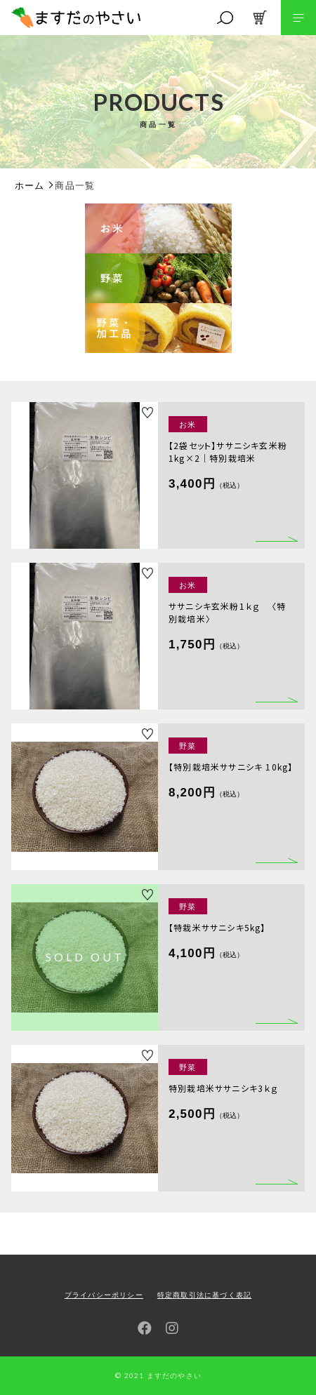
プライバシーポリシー (104, 1295)
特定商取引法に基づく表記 (204, 1295)
